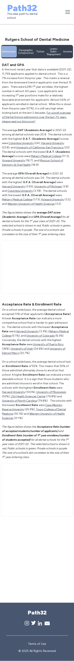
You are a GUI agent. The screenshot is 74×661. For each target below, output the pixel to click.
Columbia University (21, 143)
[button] (67, 12)
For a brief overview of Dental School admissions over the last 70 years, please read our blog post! (36, 117)
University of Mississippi (51, 392)
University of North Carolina (19, 400)
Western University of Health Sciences (31, 204)
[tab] (9, 51)
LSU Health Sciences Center (28, 396)
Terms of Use (37, 644)
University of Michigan (48, 186)
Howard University (13, 160)
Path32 (22, 8)
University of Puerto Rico (48, 344)
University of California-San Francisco (40, 147)
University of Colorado (40, 335)
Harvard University (52, 143)
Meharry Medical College (46, 156)
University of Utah (22, 348)
